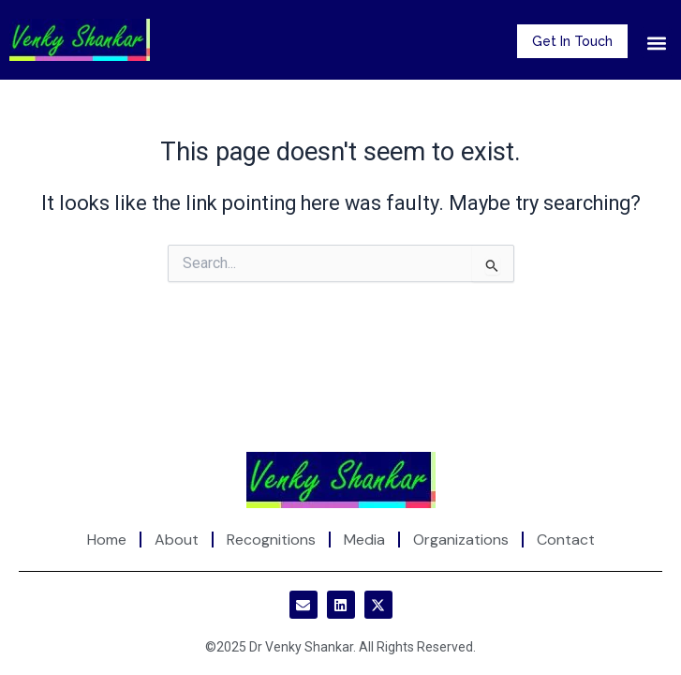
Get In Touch (572, 41)
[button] (656, 42)
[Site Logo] (341, 479)
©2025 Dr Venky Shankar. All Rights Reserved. (340, 646)
